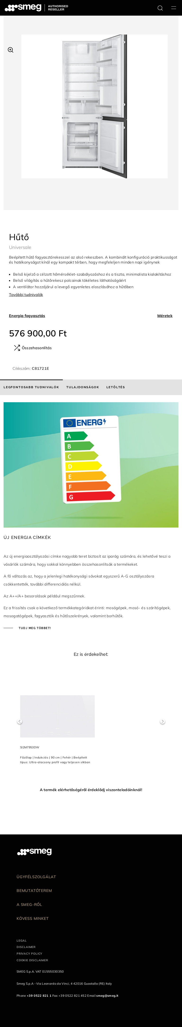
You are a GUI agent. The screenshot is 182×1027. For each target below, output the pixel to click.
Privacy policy (29, 953)
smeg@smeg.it (107, 995)
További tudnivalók (26, 294)
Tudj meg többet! (34, 628)
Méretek (165, 315)
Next (162, 721)
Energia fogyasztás (27, 315)
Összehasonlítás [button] (33, 347)
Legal (22, 940)
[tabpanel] (94, 111)
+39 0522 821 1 (39, 995)
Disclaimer (26, 947)
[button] (10, 49)
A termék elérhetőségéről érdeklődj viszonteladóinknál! (91, 789)
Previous (20, 721)
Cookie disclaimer (32, 960)
